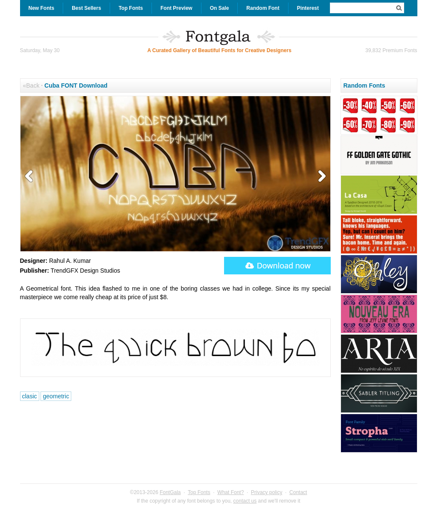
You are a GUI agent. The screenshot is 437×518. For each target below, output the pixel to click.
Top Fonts (131, 8)
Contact (298, 492)
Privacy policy (266, 492)
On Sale (219, 8)
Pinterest (308, 8)
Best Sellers (86, 8)
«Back (31, 85)
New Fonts (42, 8)
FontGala (170, 492)
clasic (29, 396)
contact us (245, 501)
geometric (56, 396)
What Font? (230, 492)
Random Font (262, 8)
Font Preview (176, 8)
